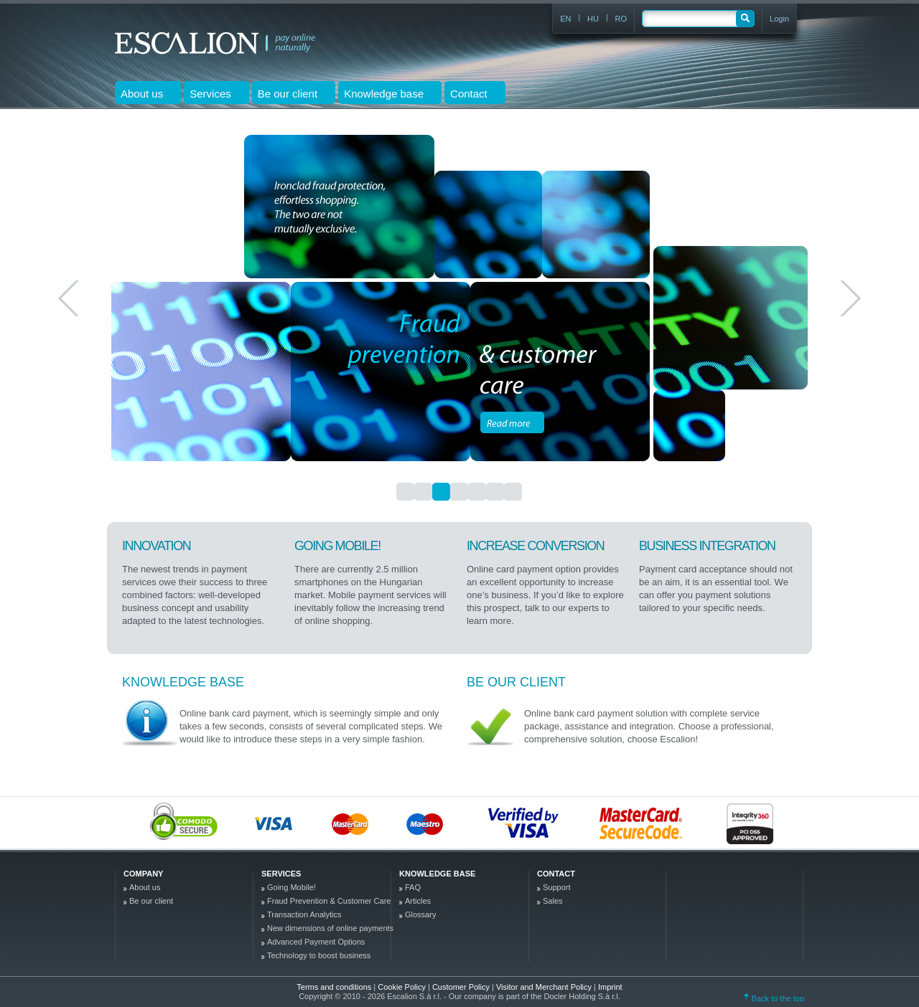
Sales (553, 901)
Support (557, 887)
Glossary (420, 914)
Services (281, 873)
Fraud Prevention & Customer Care (329, 901)
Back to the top (774, 998)
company (143, 873)
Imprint (610, 987)
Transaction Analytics (304, 914)
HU (593, 18)
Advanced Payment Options (316, 941)
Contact (556, 873)
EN (565, 18)
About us (144, 887)
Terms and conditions (334, 987)
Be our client (516, 682)
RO (621, 18)
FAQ (413, 887)
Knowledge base (183, 682)
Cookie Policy (403, 987)
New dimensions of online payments (330, 928)
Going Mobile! (291, 887)
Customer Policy (462, 987)
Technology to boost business (318, 955)
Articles (418, 901)
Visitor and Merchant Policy (545, 987)
